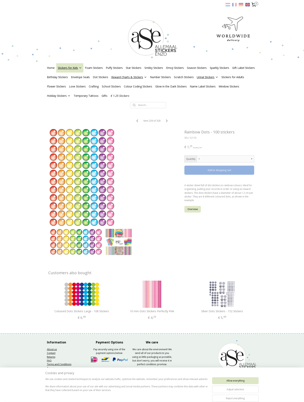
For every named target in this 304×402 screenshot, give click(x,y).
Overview (193, 209)
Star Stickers (133, 68)
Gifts (104, 96)
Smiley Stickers (153, 68)
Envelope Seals (80, 77)
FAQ (49, 360)
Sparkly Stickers (219, 68)
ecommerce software (164, 394)
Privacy (51, 368)
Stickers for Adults (232, 77)
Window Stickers (229, 86)
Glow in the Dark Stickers (171, 86)
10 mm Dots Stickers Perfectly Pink (152, 311)
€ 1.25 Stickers (120, 96)
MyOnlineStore (198, 394)
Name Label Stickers (203, 86)
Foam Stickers (94, 68)
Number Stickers (160, 77)
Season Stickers (197, 68)
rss (148, 394)
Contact (51, 353)
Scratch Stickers (184, 77)
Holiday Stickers (59, 96)
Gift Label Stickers (243, 68)
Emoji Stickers (175, 68)
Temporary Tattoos (86, 96)
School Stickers (111, 86)
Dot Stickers (100, 77)
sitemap (140, 394)
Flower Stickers (56, 86)
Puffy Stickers (114, 68)
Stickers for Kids (70, 68)
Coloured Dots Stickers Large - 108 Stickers (82, 311)
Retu (49, 357)
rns (53, 357)
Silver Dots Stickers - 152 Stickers (222, 311)
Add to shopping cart (219, 170)
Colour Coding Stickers (138, 86)
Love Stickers (77, 86)
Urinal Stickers (207, 77)
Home (51, 68)
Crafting (94, 86)
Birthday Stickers (57, 77)
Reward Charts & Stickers (129, 77)
